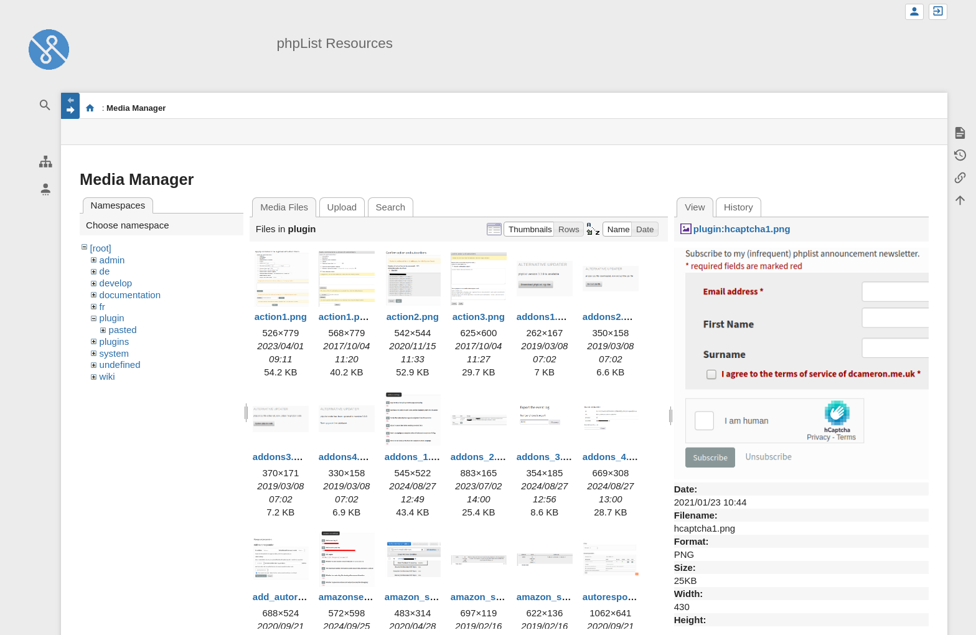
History (738, 207)
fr (102, 306)
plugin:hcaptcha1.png (742, 228)
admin (112, 260)
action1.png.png (355, 316)
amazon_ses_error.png (501, 596)
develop (116, 283)
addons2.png (611, 316)
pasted (123, 329)
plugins (114, 341)
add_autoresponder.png (306, 596)
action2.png (413, 316)
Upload (342, 207)
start (90, 107)
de (105, 271)
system (114, 353)
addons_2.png (482, 456)
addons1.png (546, 316)
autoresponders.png (628, 596)
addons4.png (348, 456)
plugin (112, 318)
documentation (130, 294)
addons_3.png (548, 456)
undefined (120, 364)
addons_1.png (416, 456)
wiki (107, 376)
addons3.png (282, 456)
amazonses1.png (356, 596)
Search (391, 207)
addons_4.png (614, 456)
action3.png (479, 316)
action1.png (281, 316)
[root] (100, 248)
